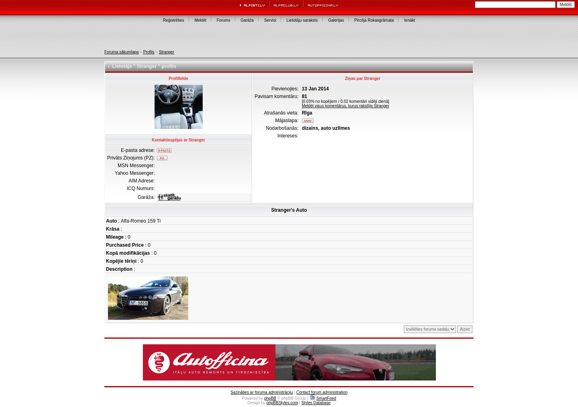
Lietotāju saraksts (302, 20)
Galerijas (336, 20)
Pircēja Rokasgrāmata (374, 20)
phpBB (270, 398)
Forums (223, 20)
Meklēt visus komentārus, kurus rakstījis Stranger (345, 106)
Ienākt (409, 20)
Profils (149, 52)
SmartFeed (323, 398)
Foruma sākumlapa (121, 52)
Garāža (247, 20)
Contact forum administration (322, 392)
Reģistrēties (173, 20)
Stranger (166, 52)
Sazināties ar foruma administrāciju (261, 392)
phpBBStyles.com (282, 403)
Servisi (270, 20)
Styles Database (316, 403)
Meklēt (200, 20)
